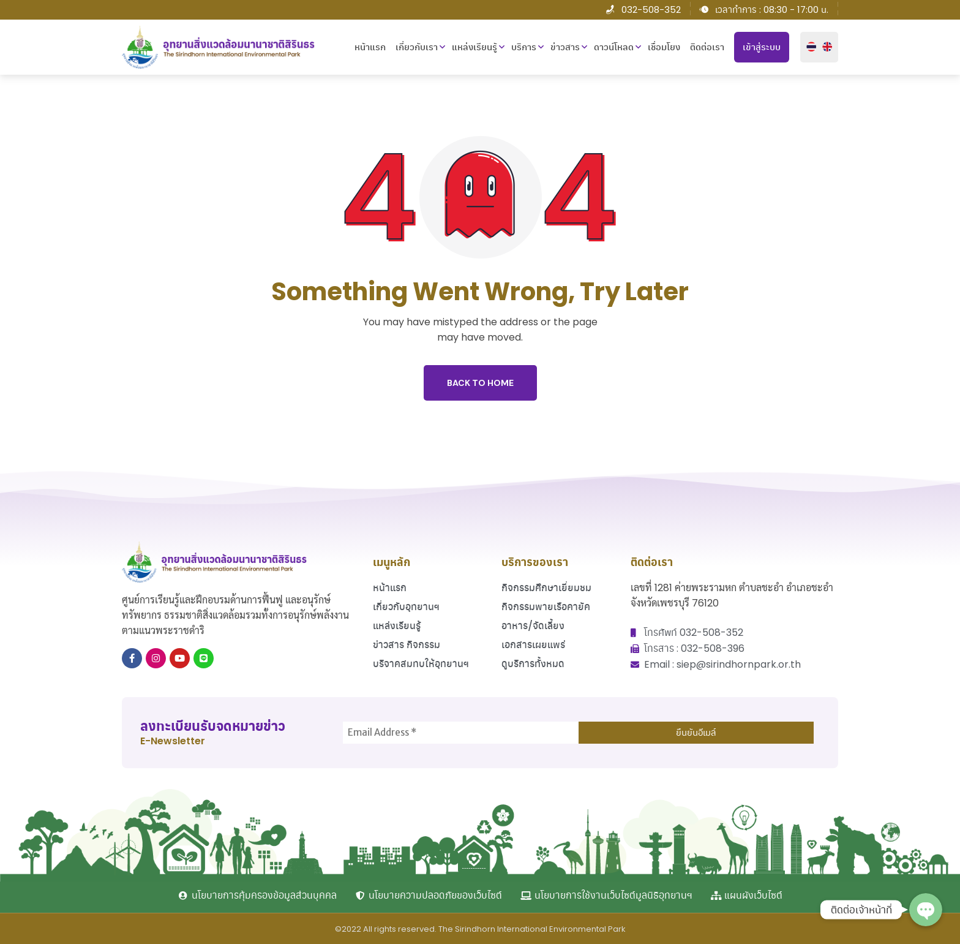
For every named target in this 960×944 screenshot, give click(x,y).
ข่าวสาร (565, 47)
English (827, 47)
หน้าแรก (370, 47)
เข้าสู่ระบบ (762, 47)
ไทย (811, 47)
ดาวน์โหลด (614, 47)
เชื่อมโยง (664, 47)
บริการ (523, 47)
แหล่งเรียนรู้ (474, 47)
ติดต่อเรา (707, 47)
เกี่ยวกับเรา (417, 47)
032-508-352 (651, 9)
